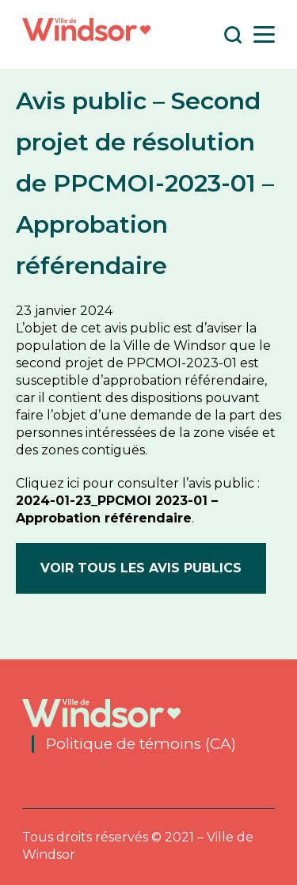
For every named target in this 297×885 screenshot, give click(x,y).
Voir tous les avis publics (141, 567)
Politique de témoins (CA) (141, 744)
